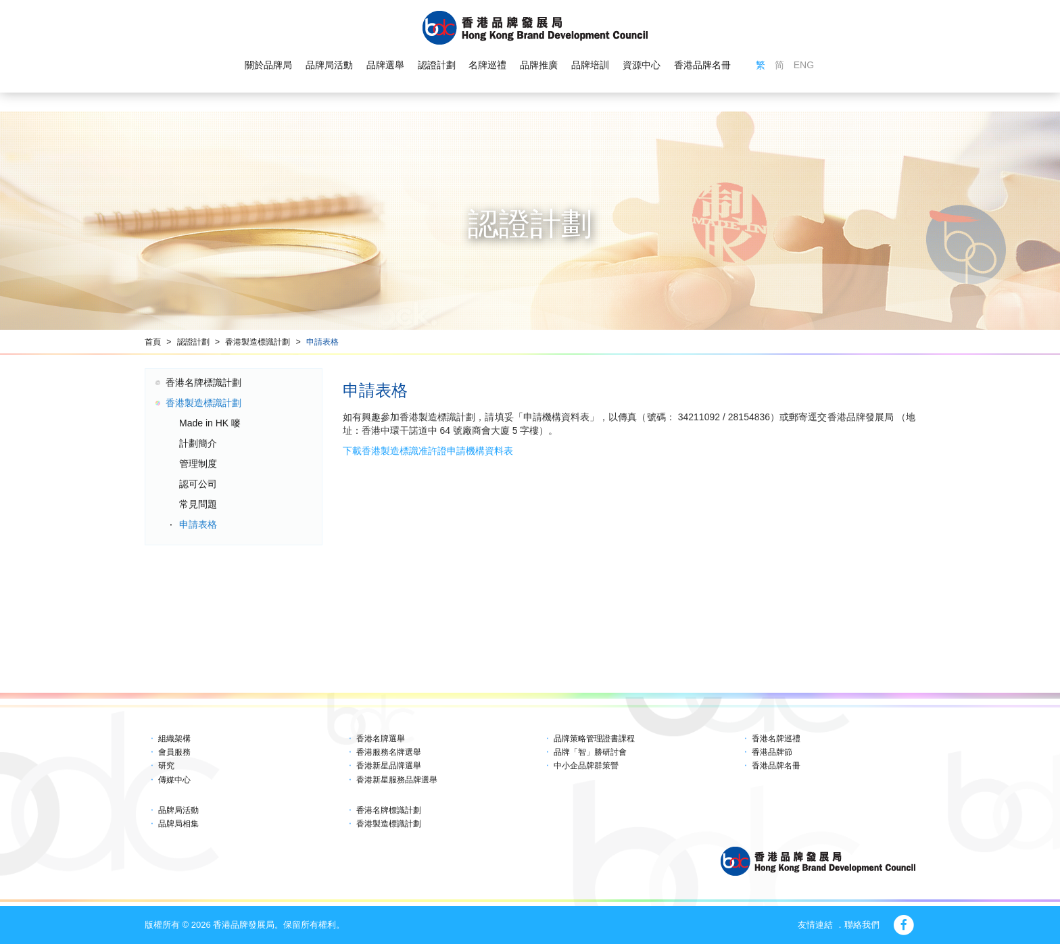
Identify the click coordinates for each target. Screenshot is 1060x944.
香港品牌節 (772, 752)
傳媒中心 (174, 780)
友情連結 (815, 925)
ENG (804, 64)
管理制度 (198, 463)
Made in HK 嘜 (210, 423)
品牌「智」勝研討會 (590, 752)
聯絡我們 (862, 925)
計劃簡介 (198, 443)
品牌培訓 (590, 64)
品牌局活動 (329, 64)
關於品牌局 (268, 64)
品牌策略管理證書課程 (594, 738)
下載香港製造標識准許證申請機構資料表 (428, 450)
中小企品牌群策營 (586, 765)
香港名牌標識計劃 (203, 382)
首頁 (153, 342)
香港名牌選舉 (380, 738)
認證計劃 (437, 64)
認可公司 (198, 483)
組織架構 (174, 738)
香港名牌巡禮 (776, 738)
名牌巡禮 (487, 64)
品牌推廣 (539, 64)
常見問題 (198, 504)
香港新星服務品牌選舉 (396, 780)
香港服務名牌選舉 (388, 752)
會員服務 (174, 752)
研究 (166, 765)
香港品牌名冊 (702, 64)
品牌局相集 (178, 823)
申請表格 (322, 342)
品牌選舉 (385, 64)
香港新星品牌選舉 (388, 765)
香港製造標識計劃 (257, 342)
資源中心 (641, 64)
